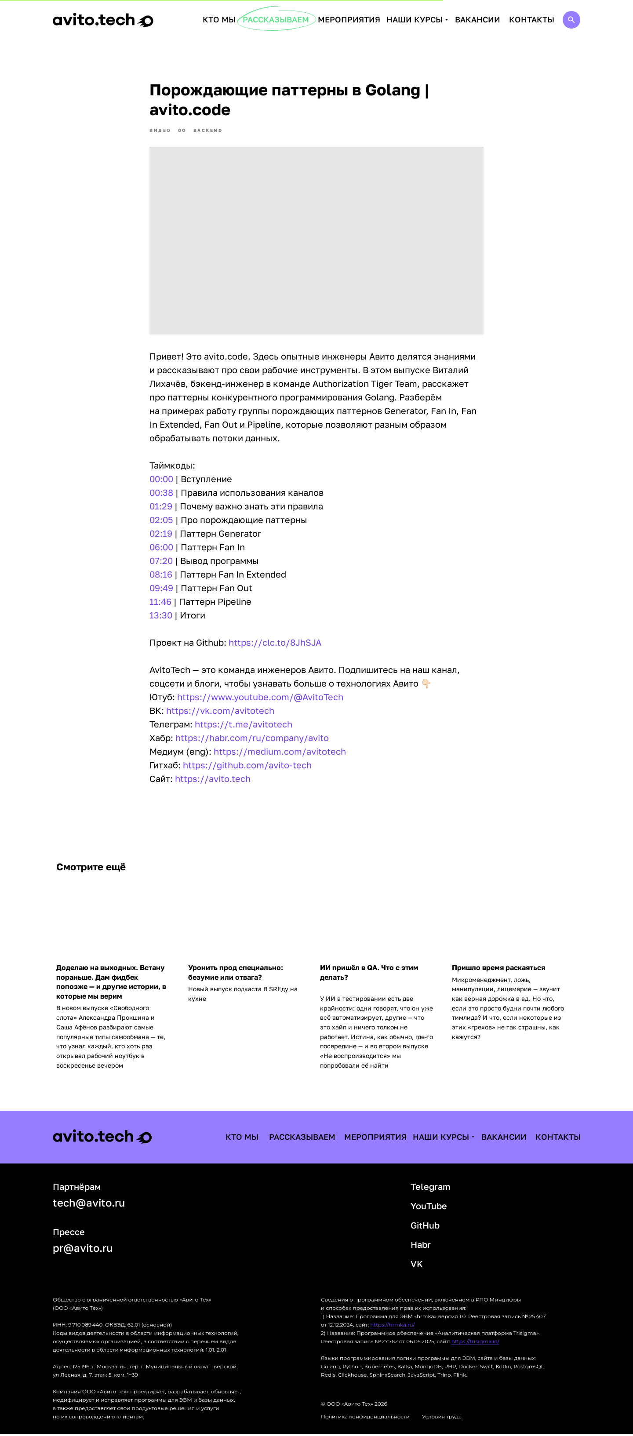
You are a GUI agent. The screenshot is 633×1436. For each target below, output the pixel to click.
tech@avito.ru (89, 1204)
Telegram (431, 1188)
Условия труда (442, 1418)
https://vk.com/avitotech (220, 711)
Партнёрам (77, 1188)
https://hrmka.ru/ (392, 1326)
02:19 (160, 534)
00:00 (161, 480)
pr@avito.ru (83, 1249)
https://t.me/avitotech (243, 725)
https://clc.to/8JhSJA (275, 643)
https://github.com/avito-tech (247, 766)
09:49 (161, 589)
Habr (421, 1246)
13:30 (160, 616)
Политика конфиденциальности (365, 1418)
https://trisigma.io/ (475, 1343)
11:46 (160, 602)
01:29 (160, 507)
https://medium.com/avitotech (280, 752)
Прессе (69, 1234)
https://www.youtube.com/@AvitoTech (260, 698)
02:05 (161, 521)
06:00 (161, 548)
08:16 (160, 575)
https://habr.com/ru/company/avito (252, 739)
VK (417, 1266)
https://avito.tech (213, 779)
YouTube (429, 1208)
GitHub (425, 1227)
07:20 (161, 561)
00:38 (161, 493)
